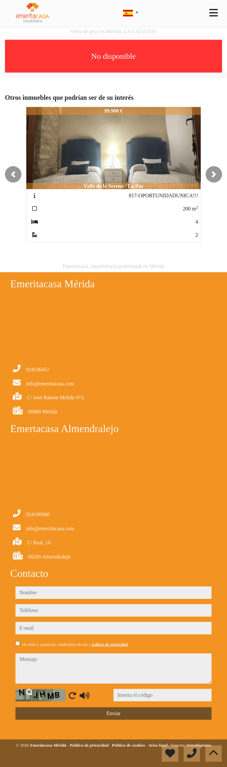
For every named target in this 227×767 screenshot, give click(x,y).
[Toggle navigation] (213, 13)
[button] (13, 174)
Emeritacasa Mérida (48, 745)
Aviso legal (158, 745)
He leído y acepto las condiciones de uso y (75, 644)
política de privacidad (110, 644)
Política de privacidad (90, 745)
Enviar (114, 713)
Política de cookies (129, 745)
